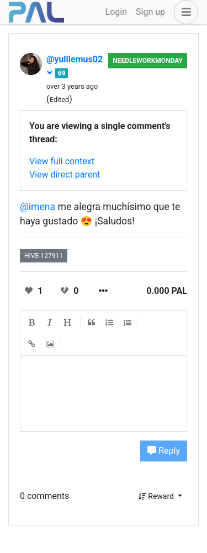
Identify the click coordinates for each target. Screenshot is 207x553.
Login (116, 12)
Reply (163, 450)
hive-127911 (43, 256)
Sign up (150, 12)
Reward (157, 496)
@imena (37, 206)
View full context (61, 161)
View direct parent (64, 174)
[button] (183, 12)
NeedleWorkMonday (148, 61)
